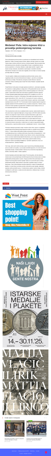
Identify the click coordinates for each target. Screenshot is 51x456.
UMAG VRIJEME (25, 237)
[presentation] (44, 418)
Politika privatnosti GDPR (23, 451)
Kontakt (37, 451)
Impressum (14, 451)
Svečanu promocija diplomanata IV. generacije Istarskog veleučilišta (34, 439)
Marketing (32, 451)
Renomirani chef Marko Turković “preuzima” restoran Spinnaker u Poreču (14, 439)
